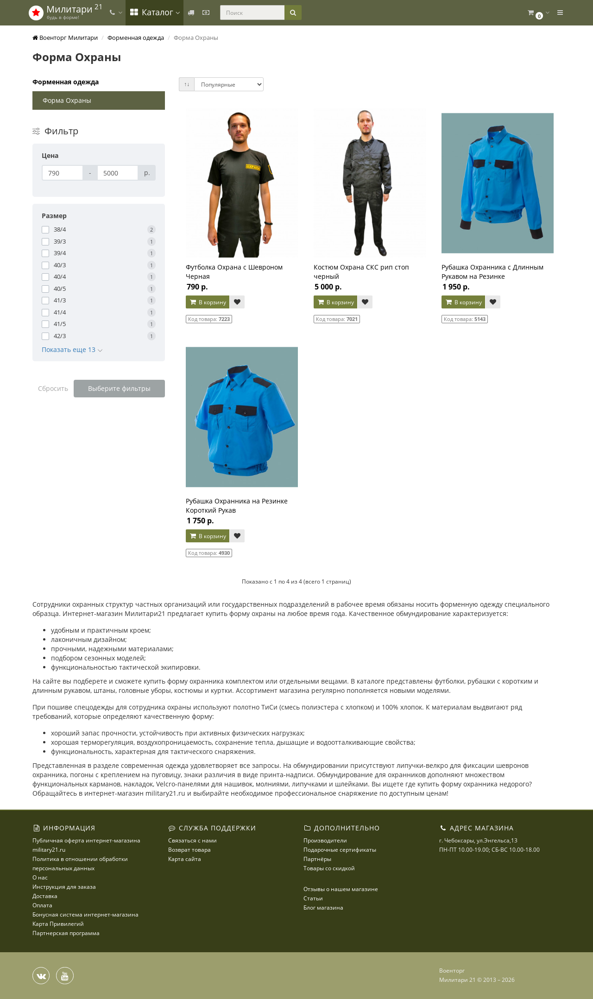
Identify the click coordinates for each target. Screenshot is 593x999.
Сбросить (53, 388)
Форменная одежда (65, 81)
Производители (325, 840)
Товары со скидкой (329, 868)
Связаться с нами (192, 840)
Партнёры (317, 859)
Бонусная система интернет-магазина (85, 914)
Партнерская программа (66, 933)
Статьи (313, 898)
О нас (40, 877)
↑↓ (186, 84)
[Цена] (62, 173)
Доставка (44, 896)
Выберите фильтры (119, 388)
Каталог (154, 12)
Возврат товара (189, 850)
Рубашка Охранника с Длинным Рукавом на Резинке (492, 272)
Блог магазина (323, 907)
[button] (538, 12)
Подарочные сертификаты (339, 850)
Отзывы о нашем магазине (340, 889)
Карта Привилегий (58, 924)
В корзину (207, 302)
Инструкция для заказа (64, 887)
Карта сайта (184, 859)
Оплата (42, 905)
